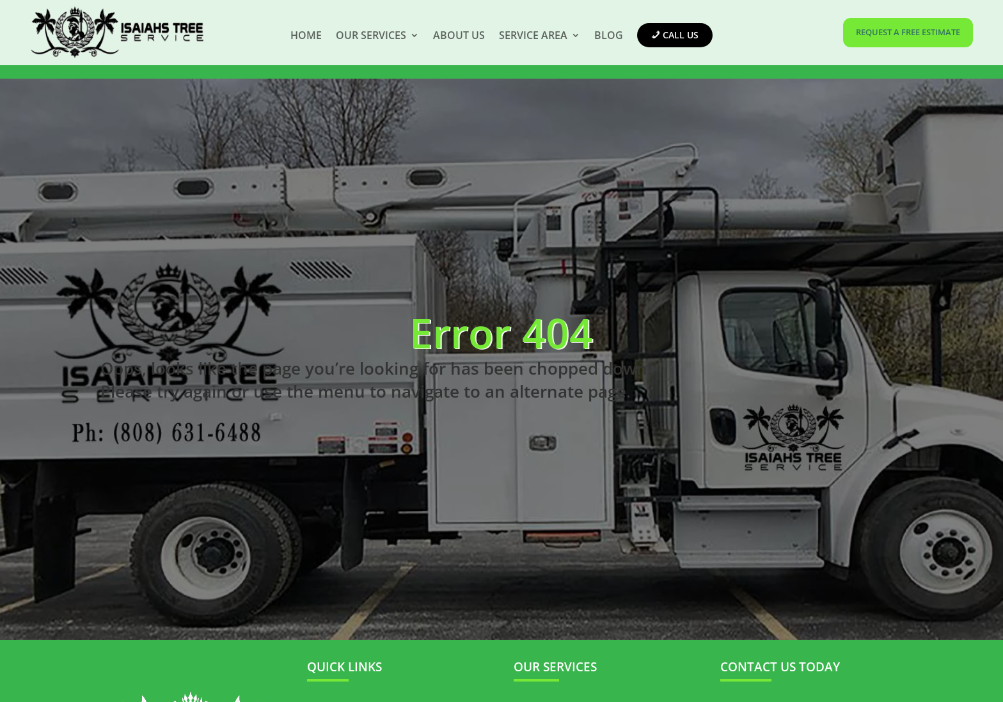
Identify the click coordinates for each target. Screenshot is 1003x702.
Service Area (533, 35)
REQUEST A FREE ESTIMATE (908, 32)
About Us (459, 35)
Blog (608, 35)
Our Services (371, 35)
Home (306, 35)
